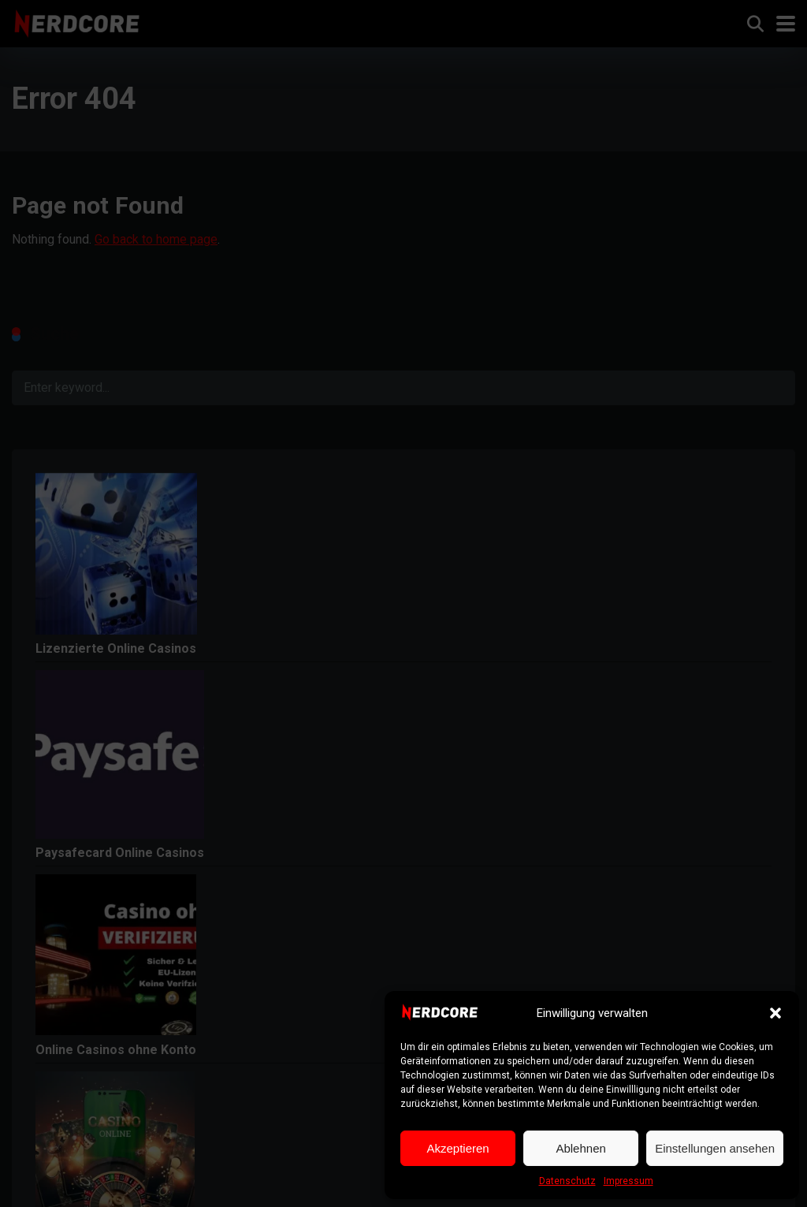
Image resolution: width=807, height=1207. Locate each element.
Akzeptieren (457, 1148)
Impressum (628, 1181)
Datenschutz (567, 1181)
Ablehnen (580, 1148)
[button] (775, 1013)
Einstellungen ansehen (715, 1148)
